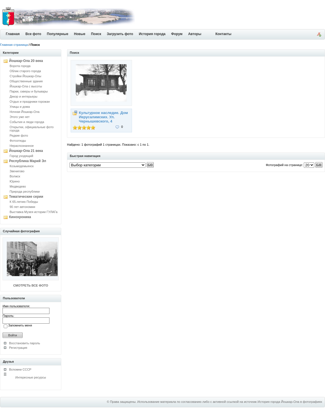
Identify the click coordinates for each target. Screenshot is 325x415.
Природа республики (25, 191)
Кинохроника (20, 217)
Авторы (194, 34)
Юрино (15, 181)
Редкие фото (19, 135)
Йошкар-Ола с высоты (26, 86)
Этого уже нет (20, 117)
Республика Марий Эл (27, 161)
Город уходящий (21, 156)
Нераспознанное (22, 145)
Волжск (15, 176)
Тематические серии (26, 197)
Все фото (33, 34)
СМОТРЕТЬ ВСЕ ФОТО (30, 285)
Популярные (57, 34)
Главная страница (14, 44)
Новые (79, 34)
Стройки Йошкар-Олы (25, 76)
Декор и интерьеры (23, 96)
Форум (177, 34)
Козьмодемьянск (22, 166)
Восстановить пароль (24, 343)
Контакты (223, 34)
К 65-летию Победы (24, 201)
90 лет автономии (22, 206)
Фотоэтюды (18, 140)
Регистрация (18, 347)
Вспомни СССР (20, 369)
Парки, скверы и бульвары (29, 91)
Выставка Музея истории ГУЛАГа (33, 212)
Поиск (96, 34)
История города (152, 34)
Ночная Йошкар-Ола (25, 111)
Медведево (18, 186)
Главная (13, 34)
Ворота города (20, 66)
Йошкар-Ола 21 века (26, 151)
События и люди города (27, 122)
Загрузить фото (120, 34)
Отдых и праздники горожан (30, 101)
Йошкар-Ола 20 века (26, 61)
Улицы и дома (20, 106)
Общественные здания (26, 81)
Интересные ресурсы (30, 377)
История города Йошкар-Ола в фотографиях (289, 401)
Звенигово (17, 171)
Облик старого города (25, 71)
